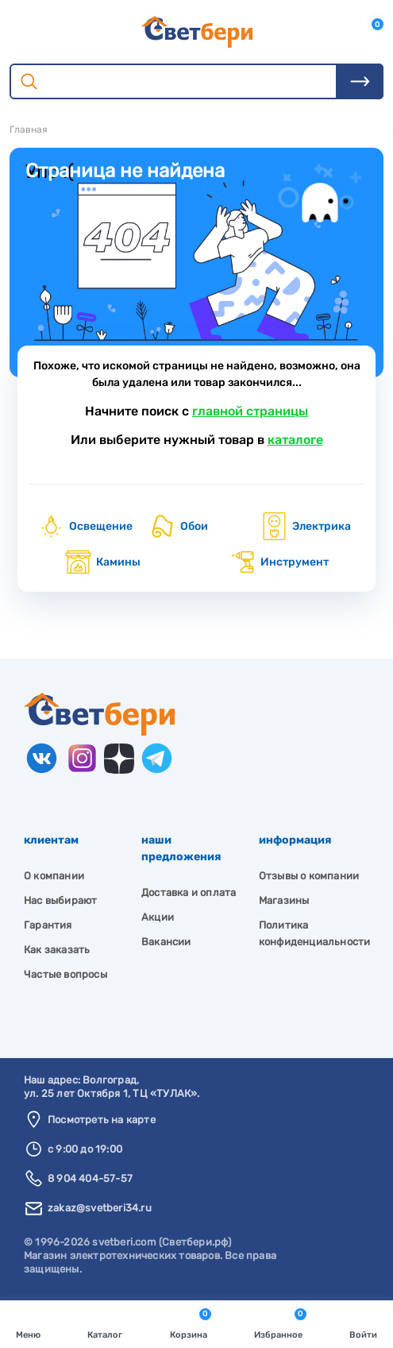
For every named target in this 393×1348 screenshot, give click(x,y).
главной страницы (250, 411)
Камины (102, 562)
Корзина (190, 1323)
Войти (363, 1323)
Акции (157, 917)
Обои (178, 526)
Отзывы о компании (309, 876)
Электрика (305, 526)
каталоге (295, 439)
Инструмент (279, 562)
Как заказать (57, 950)
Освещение (85, 526)
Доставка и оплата (188, 892)
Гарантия (48, 925)
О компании (54, 876)
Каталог (104, 1323)
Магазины (284, 900)
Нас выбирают (60, 900)
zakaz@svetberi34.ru (100, 1208)
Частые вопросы (65, 974)
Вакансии (166, 942)
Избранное (280, 1323)
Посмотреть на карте (102, 1120)
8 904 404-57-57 (90, 1178)
